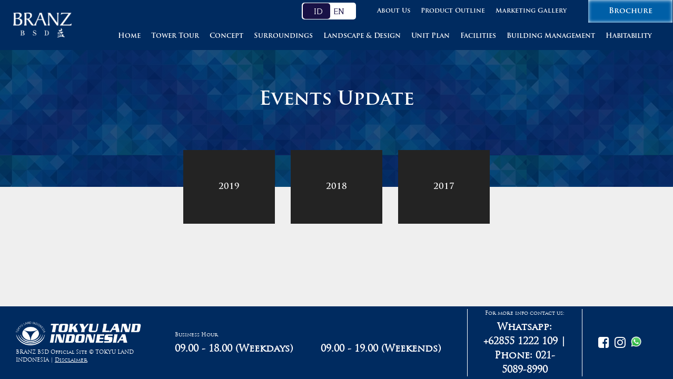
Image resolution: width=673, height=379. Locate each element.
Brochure (630, 11)
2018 (336, 187)
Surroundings (283, 36)
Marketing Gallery (531, 11)
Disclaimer (71, 359)
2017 (443, 187)
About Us (393, 11)
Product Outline (453, 11)
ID (318, 11)
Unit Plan (430, 36)
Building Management (551, 36)
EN (338, 11)
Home (129, 36)
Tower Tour (175, 36)
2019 (229, 187)
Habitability (629, 36)
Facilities (478, 36)
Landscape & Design (362, 36)
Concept (226, 36)
